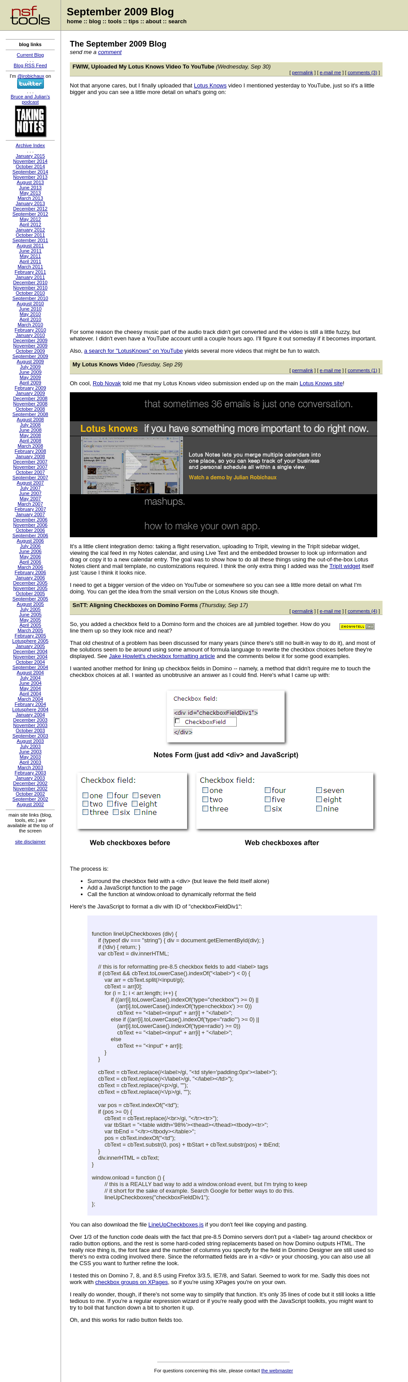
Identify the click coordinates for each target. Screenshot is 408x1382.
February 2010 (30, 330)
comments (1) (362, 370)
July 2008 (30, 424)
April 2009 (30, 382)
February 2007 (30, 509)
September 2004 (30, 667)
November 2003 (30, 725)
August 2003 (30, 741)
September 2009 (30, 356)
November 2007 (30, 467)
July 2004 (30, 677)
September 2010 (30, 298)
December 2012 (30, 208)
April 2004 (30, 693)
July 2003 (30, 746)
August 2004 (30, 672)
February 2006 (30, 572)
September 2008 (30, 414)
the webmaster (277, 1370)
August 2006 (30, 540)
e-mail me (330, 72)
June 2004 (30, 683)
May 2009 (30, 377)
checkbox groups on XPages (131, 1282)
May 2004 (30, 688)
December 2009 (30, 340)
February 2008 (30, 451)
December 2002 (30, 783)
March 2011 (30, 266)
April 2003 (30, 762)
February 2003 (30, 772)
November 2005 (30, 588)
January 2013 (30, 203)
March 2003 (30, 767)
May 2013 (30, 192)
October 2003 (30, 730)
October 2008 (30, 409)
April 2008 (30, 440)
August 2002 (30, 804)
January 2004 (30, 714)
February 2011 (30, 272)
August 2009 (30, 361)
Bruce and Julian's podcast (30, 99)
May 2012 (30, 219)
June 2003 (30, 751)
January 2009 (30, 393)
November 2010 (30, 287)
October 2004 (30, 662)
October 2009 (30, 351)
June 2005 (30, 614)
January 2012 (30, 229)
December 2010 (30, 282)
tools (115, 21)
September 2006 (30, 535)
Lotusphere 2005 (30, 641)
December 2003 (30, 720)
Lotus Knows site (321, 383)
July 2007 (30, 488)
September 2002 (30, 799)
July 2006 (30, 546)
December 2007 (30, 461)
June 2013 (30, 187)
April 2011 (30, 261)
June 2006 (30, 551)
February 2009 (30, 388)
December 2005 (30, 583)
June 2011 (30, 250)
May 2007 (30, 498)
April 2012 (30, 224)
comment (109, 52)
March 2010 (30, 324)
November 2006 (30, 525)
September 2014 (30, 171)
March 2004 (30, 699)
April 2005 (30, 625)
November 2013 (30, 177)
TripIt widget (344, 566)
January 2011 (30, 277)
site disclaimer (30, 841)
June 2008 (30, 430)
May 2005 (30, 619)
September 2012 (30, 214)
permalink (302, 72)
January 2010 (30, 335)
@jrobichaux (30, 76)
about (153, 21)
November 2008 (30, 403)
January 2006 (30, 577)
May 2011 (30, 256)
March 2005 (30, 630)
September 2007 (30, 477)
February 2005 (30, 635)
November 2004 (30, 656)
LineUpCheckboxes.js (176, 1224)
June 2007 (30, 493)
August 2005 (30, 604)
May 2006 (30, 556)
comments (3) (362, 72)
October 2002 (30, 793)
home (74, 21)
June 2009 (30, 372)
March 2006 (30, 567)
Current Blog (30, 55)
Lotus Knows (210, 85)
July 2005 (30, 609)
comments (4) (362, 611)
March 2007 (30, 503)
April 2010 (30, 319)
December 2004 (30, 651)
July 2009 (30, 366)
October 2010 (30, 293)
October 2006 (30, 530)
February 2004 (30, 704)
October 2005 (30, 593)
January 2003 (30, 778)
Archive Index (30, 145)
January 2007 (30, 514)
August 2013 (30, 182)
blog (95, 21)
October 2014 (30, 166)
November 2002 (30, 788)
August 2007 (30, 482)
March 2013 (30, 198)
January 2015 (30, 156)
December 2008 (30, 398)
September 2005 (30, 598)
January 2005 (30, 646)
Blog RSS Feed (30, 65)
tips (134, 21)
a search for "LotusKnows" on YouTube (133, 350)
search (177, 21)
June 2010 (30, 308)
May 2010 (30, 314)
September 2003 (30, 735)
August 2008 (30, 419)
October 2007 (30, 472)
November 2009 (30, 345)
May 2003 (30, 757)
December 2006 (30, 519)
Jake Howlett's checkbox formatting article (162, 656)
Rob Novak (107, 383)
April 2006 (30, 561)
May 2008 (30, 435)
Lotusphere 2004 (30, 709)
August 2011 (30, 245)
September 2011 (30, 240)
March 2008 (30, 446)
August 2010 (30, 303)
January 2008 (30, 456)
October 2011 (30, 235)
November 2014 (30, 161)
